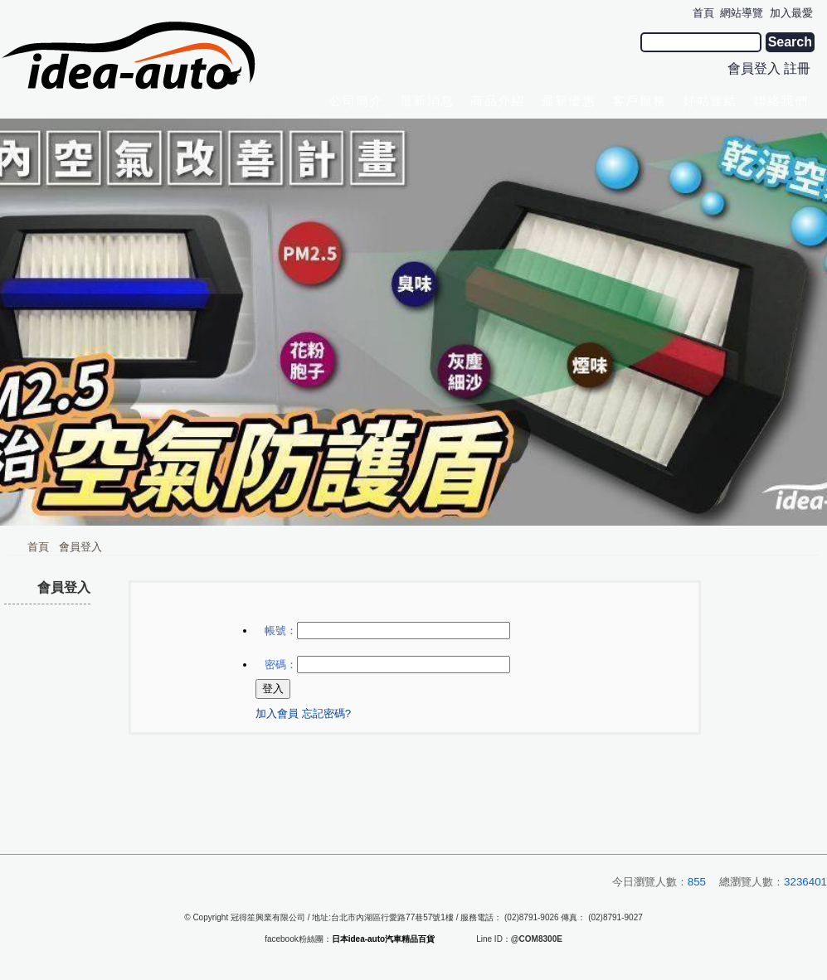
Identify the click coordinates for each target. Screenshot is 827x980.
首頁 (38, 547)
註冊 (797, 68)
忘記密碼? (326, 713)
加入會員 (277, 713)
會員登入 (754, 68)
